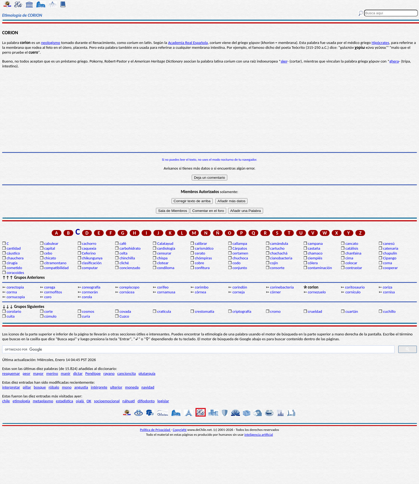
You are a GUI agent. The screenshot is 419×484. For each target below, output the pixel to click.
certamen (240, 253)
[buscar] (198, 349)
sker (284, 61)
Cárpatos (239, 248)
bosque (40, 387)
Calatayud (165, 243)
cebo (48, 253)
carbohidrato (130, 248)
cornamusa (166, 292)
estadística (64, 401)
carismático (204, 248)
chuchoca (240, 258)
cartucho (277, 248)
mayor (38, 373)
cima (349, 258)
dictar (78, 373)
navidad (147, 387)
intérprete (99, 387)
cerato (200, 253)
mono (67, 387)
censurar (164, 253)
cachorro (89, 243)
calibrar (201, 243)
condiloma (165, 267)
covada (125, 311)
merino (52, 373)
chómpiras (203, 258)
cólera (313, 262)
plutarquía (146, 373)
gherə (394, 61)
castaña (314, 248)
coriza (387, 287)
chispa (162, 258)
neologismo (50, 42)
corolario (13, 311)
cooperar (390, 267)
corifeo (163, 287)
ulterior (116, 387)
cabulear (51, 243)
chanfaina (353, 253)
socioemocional (107, 401)
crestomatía (204, 311)
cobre (199, 262)
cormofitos (53, 292)
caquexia (89, 248)
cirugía (12, 262)
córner (275, 292)
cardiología (166, 248)
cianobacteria (281, 258)
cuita (10, 316)
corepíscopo (129, 287)
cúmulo (50, 316)
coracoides (15, 272)
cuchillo (389, 311)
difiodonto (146, 401)
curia (86, 316)
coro (47, 296)
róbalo (53, 387)
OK (88, 401)
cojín (274, 262)
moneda (131, 387)
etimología (21, 401)
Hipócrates (380, 42)
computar (90, 267)
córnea (200, 292)
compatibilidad (56, 267)
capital (49, 248)
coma (387, 262)
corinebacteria (282, 287)
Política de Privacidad (155, 430)
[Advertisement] (209, 110)
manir (66, 373)
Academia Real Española (188, 42)
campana (315, 243)
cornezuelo (317, 292)
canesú (389, 243)
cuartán (351, 311)
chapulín (390, 253)
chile (6, 401)
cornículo (353, 292)
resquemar (11, 373)
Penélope (93, 373)
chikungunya (92, 258)
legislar (163, 401)
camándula (279, 243)
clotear (163, 262)
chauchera (14, 258)
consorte (277, 267)
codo (236, 262)
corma (11, 292)
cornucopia (15, 296)
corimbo (201, 287)
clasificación (92, 262)
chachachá (278, 253)
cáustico (13, 253)
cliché (124, 262)
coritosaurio (355, 287)
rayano (108, 373)
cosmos (88, 311)
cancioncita (126, 373)
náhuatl (128, 401)
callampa (239, 243)
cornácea (127, 292)
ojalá (80, 401)
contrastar (353, 267)
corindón (239, 287)
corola (87, 296)
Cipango (389, 258)
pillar (27, 387)
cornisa (389, 292)
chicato (50, 258)
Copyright (180, 430)
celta (123, 253)
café (123, 243)
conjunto (239, 267)
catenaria (391, 248)
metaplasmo (43, 401)
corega (49, 287)
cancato (351, 243)
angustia (81, 387)
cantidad (13, 248)
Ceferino (89, 253)
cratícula (164, 311)
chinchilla (127, 258)
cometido (14, 267)
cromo (275, 311)
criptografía (241, 311)
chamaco (315, 253)
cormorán (90, 292)
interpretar (11, 387)
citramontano (55, 262)
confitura (202, 267)
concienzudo (130, 267)
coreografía (91, 287)
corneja (238, 292)
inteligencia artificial (259, 434)
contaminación (320, 267)
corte (48, 311)
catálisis (351, 248)
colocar (351, 262)
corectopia (15, 287)
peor (26, 373)
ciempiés (315, 258)
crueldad (315, 311)
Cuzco (124, 316)
